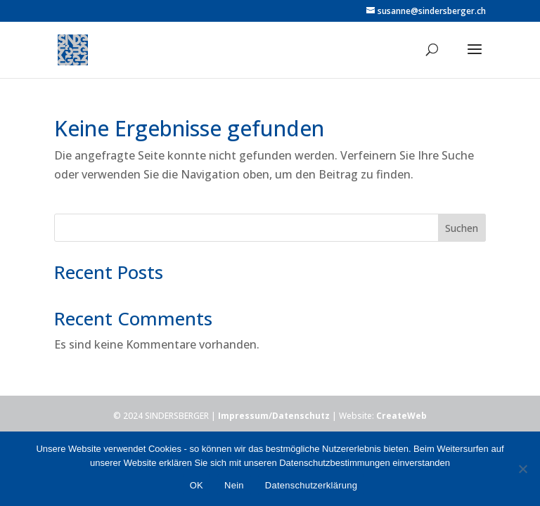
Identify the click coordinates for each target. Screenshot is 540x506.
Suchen (461, 228)
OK (196, 485)
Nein (234, 485)
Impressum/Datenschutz (274, 416)
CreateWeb (401, 416)
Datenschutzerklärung (311, 485)
